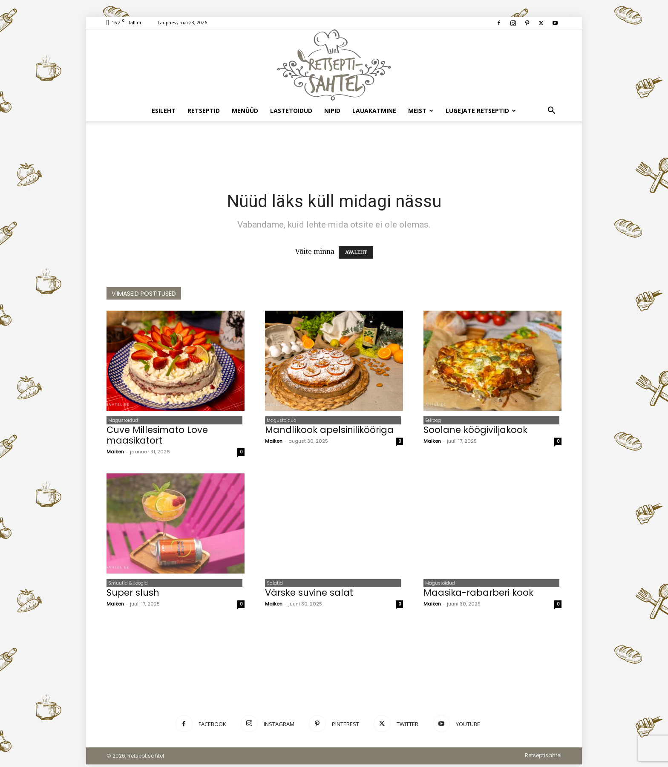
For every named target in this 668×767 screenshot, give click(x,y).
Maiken (115, 453)
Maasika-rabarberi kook (478, 595)
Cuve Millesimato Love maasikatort (157, 436)
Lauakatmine (374, 111)
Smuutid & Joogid (126, 585)
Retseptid (203, 111)
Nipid (332, 111)
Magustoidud (121, 421)
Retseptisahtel (543, 757)
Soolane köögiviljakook (475, 431)
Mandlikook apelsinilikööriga (329, 431)
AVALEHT (356, 252)
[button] (551, 111)
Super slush (133, 595)
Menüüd (245, 111)
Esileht (164, 111)
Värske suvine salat (309, 595)
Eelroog (431, 421)
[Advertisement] (334, 150)
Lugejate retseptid (481, 111)
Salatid (273, 585)
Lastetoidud (291, 111)
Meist (420, 111)
